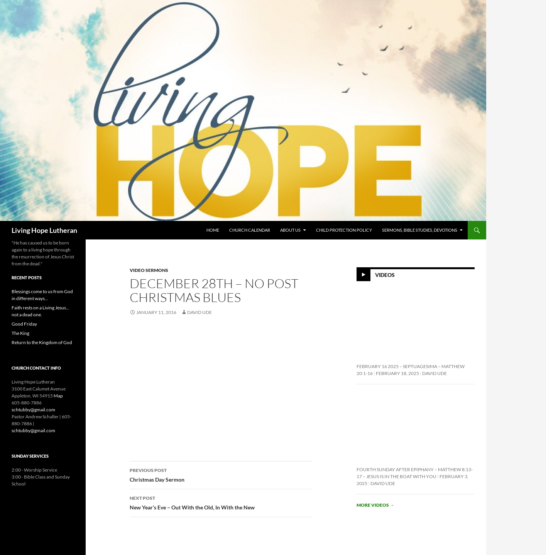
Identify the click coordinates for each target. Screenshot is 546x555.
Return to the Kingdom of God (42, 342)
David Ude (199, 312)
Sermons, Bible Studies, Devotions (419, 230)
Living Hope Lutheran (44, 230)
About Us (290, 230)
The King (20, 333)
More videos (375, 505)
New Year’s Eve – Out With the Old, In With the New (221, 502)
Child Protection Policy (344, 230)
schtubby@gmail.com (33, 409)
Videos (385, 275)
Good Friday (24, 324)
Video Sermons (149, 270)
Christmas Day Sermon (221, 474)
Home (212, 230)
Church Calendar (249, 230)
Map (58, 396)
